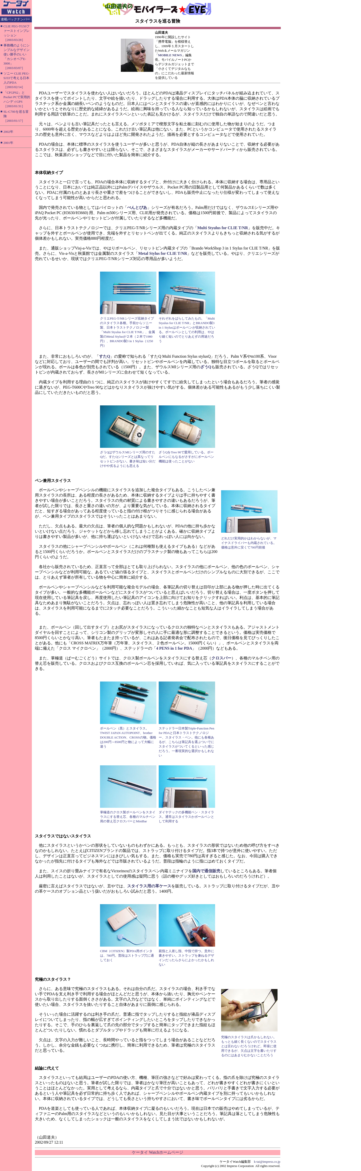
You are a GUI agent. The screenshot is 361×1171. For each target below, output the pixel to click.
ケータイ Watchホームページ (157, 1152)
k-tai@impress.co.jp (267, 1161)
